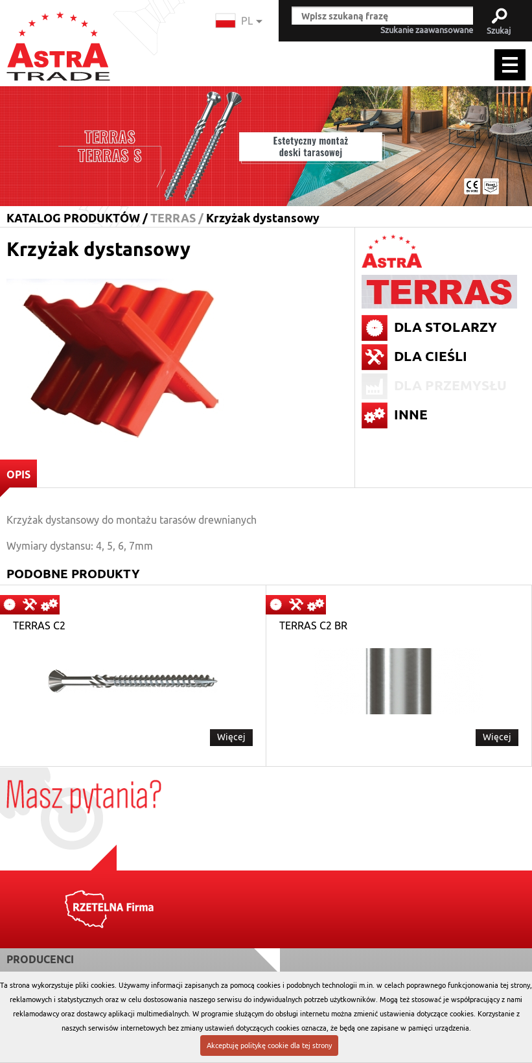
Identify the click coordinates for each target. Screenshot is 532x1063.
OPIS (15, 478)
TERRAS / (176, 218)
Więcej (231, 737)
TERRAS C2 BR (313, 626)
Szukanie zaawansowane (426, 30)
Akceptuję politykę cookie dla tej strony (269, 1045)
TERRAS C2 (39, 626)
